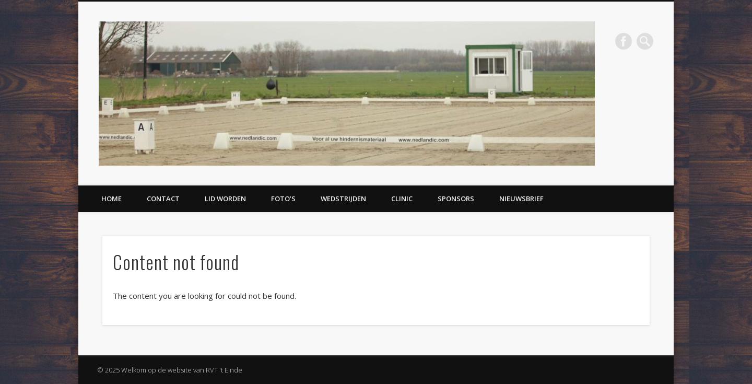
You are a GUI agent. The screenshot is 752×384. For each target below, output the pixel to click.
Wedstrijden (343, 198)
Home (111, 198)
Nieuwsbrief (521, 198)
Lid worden (225, 198)
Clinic (402, 198)
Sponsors (456, 198)
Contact (163, 198)
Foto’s (283, 198)
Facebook (623, 41)
